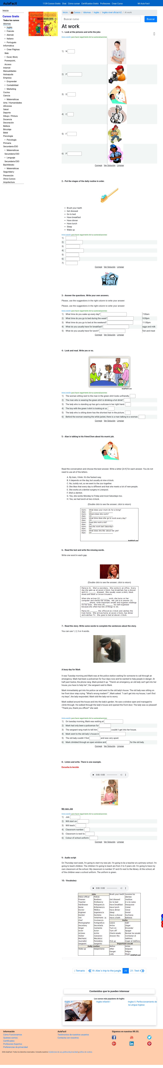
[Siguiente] (137, 970)
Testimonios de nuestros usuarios (73, 1034)
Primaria (7, 143)
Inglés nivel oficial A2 (112, 12)
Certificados (8, 1041)
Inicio (6, 10)
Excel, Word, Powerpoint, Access (11, 61)
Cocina (6, 92)
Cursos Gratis (11, 16)
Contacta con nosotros (68, 1038)
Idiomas (7, 23)
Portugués (11, 42)
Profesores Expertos (12, 1044)
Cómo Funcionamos (12, 1034)
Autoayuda (8, 74)
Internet (6, 68)
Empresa (7, 78)
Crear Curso (117, 3)
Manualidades (9, 71)
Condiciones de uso (55, 1052)
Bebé (5, 132)
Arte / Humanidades (12, 103)
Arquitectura (9, 182)
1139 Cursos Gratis (52, 3)
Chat (64, 3)
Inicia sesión (66, 37)
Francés (10, 31)
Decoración (8, 122)
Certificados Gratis (89, 3)
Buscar (151, 19)
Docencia (7, 119)
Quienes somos (10, 1038)
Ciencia (6, 95)
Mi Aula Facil (143, 3)
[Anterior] (104, 970)
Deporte (7, 112)
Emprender (12, 81)
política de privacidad (70, 1052)
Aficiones (7, 106)
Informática (8, 45)
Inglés (9, 27)
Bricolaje (7, 129)
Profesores (105, 3)
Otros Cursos (9, 179)
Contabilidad (12, 85)
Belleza (6, 126)
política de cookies (85, 1052)
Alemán (10, 35)
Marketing (11, 89)
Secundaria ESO (10, 146)
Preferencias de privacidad (15, 1047)
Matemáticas (13, 99)
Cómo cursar (74, 3)
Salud (5, 109)
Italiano (10, 38)
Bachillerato (8, 165)
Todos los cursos (11, 20)
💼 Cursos (75, 12)
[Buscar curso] (101, 19)
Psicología (8, 136)
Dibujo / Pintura (10, 116)
